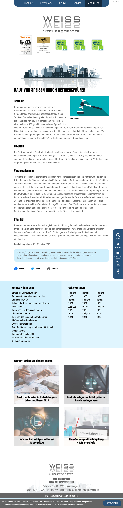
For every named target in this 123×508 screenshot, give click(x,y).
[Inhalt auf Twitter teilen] (39, 268)
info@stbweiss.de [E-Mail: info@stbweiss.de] (91, 489)
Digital (62, 3)
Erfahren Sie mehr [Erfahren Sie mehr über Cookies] (92, 505)
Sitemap (74, 495)
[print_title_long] (56, 268)
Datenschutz (51, 495)
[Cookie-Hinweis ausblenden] (112, 503)
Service (77, 3)
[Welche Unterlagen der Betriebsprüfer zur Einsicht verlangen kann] (86, 384)
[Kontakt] (118, 245)
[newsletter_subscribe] (118, 254)
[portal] (118, 263)
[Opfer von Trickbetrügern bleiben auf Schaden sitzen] (36, 426)
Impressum (63, 495)
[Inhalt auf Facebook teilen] (22, 268)
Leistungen (46, 3)
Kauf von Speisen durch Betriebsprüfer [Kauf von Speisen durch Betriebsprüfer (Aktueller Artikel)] (29, 317)
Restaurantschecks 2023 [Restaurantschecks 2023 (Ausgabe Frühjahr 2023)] (23, 334)
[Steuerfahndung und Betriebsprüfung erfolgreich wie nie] (86, 426)
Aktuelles (93, 3)
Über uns (29, 3)
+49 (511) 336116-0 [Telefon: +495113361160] (40, 489)
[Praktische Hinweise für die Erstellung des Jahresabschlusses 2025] (36, 384)
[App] (118, 272)
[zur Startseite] (61, 16)
